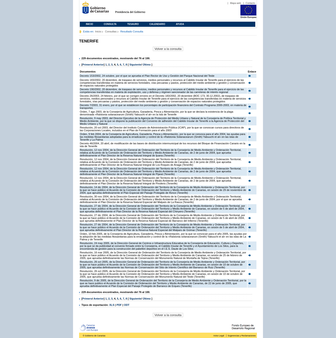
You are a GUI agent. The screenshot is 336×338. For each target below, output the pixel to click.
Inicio (89, 24)
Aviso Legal (218, 336)
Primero (87, 64)
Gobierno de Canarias (94, 9)
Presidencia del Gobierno (134, 9)
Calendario (157, 24)
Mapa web (235, 3)
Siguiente (135, 64)
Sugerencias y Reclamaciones (242, 336)
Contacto (250, 3)
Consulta (110, 24)
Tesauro (133, 24)
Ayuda (180, 24)
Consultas (111, 31)
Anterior (99, 64)
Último (147, 64)
